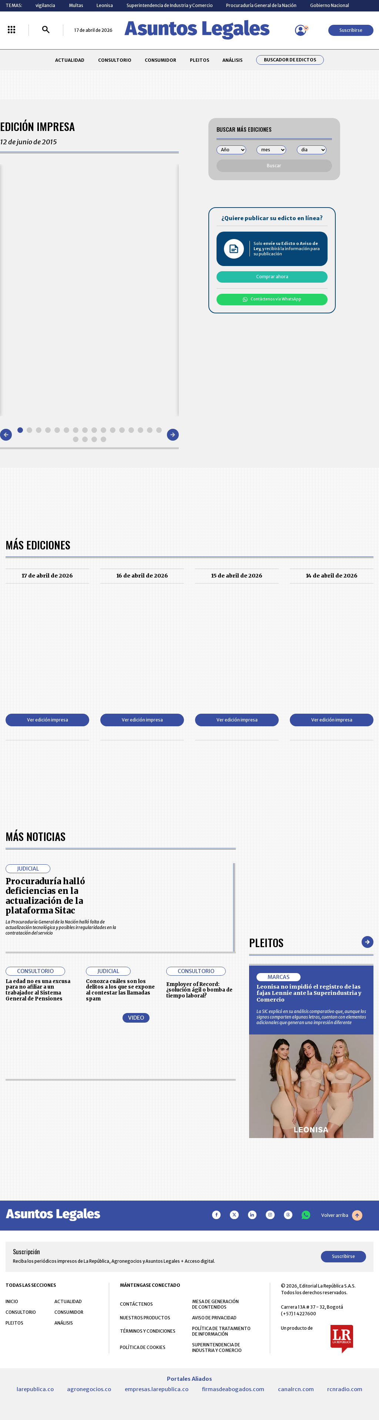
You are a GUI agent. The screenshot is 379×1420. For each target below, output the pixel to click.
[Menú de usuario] (300, 30)
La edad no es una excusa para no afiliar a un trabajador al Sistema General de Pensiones (38, 990)
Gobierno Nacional (329, 5)
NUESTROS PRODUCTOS (145, 1317)
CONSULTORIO (114, 60)
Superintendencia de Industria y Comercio (170, 5)
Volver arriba (341, 1215)
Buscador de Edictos (290, 60)
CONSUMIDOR (160, 60)
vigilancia (45, 5)
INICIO (12, 1301)
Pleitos (266, 942)
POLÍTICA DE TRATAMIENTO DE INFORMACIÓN (221, 1330)
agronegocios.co (89, 1389)
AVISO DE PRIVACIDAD (214, 1317)
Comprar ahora (272, 276)
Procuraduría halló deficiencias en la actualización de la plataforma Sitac (45, 895)
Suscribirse (350, 30)
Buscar (274, 165)
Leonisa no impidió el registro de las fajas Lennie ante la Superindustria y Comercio (309, 993)
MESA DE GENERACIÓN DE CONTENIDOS (215, 1303)
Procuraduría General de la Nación (261, 5)
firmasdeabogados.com (233, 1389)
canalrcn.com (296, 1389)
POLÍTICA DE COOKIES (142, 1347)
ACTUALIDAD (69, 60)
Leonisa (105, 5)
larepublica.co (35, 1389)
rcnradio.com (344, 1389)
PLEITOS (199, 60)
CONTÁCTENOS (136, 1303)
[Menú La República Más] (11, 30)
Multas (76, 5)
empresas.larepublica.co (156, 1389)
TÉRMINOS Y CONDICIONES (147, 1330)
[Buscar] (46, 30)
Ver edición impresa (47, 720)
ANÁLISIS (232, 60)
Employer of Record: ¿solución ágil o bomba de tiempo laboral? (199, 990)
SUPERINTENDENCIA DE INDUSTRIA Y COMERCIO (217, 1347)
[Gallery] (89, 290)
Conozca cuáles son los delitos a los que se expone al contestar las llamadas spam (120, 990)
